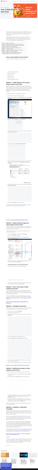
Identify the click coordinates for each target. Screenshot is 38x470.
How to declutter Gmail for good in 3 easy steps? (20, 365)
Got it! (6, 467)
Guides (2, 7)
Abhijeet (2, 13)
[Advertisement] (14, 25)
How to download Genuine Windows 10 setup (19, 219)
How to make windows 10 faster (14, 431)
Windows (7, 7)
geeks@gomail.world (25, 467)
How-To (4, 7)
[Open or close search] (36, 1)
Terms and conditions (19, 467)
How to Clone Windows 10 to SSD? (25, 427)
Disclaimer (15, 467)
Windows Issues (9, 442)
